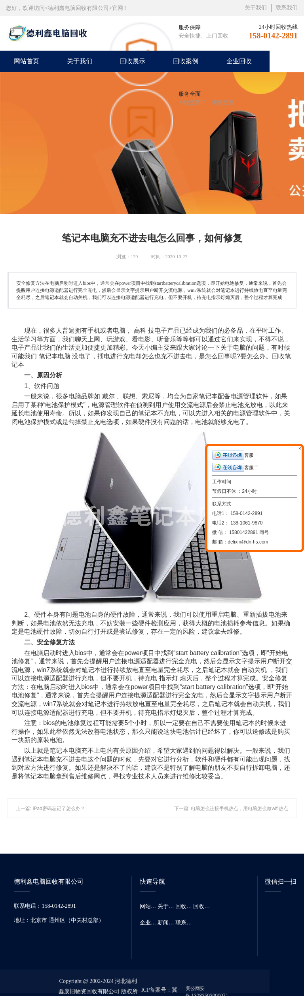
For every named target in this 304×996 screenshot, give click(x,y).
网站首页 (26, 61)
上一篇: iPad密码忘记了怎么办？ (50, 808)
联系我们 (287, 8)
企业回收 (239, 61)
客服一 (235, 455)
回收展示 (132, 61)
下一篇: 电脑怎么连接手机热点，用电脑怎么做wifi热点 (231, 808)
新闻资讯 (166, 922)
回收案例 (185, 61)
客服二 (235, 467)
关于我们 (256, 8)
